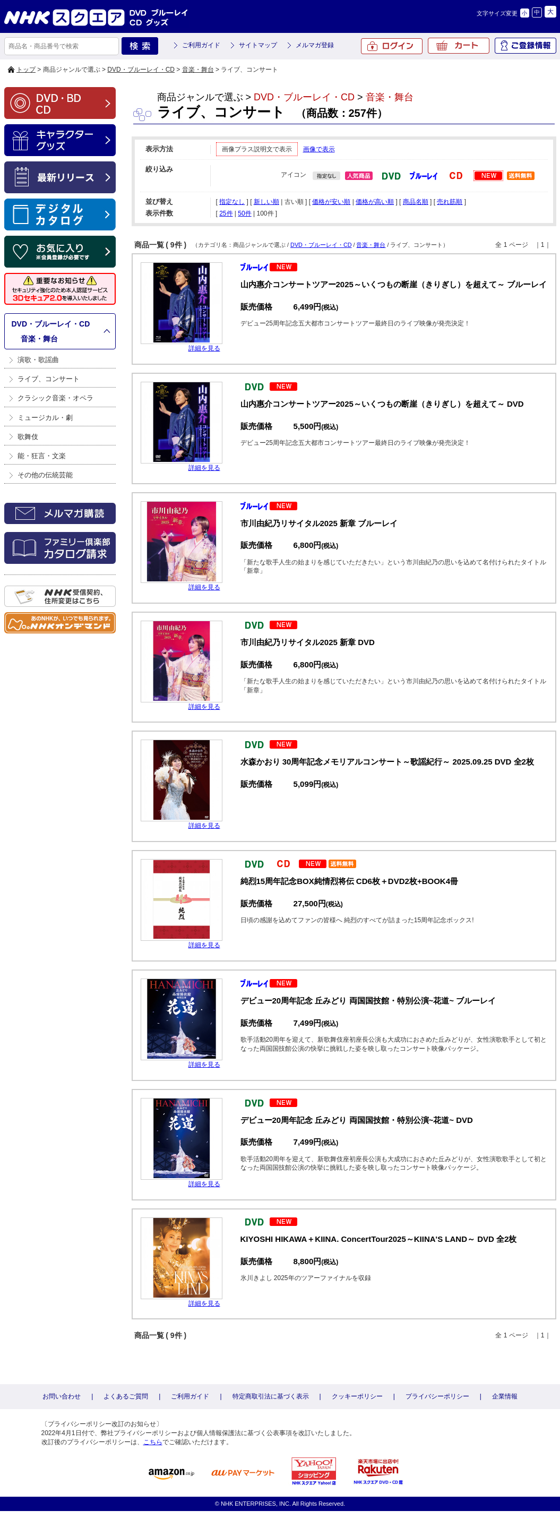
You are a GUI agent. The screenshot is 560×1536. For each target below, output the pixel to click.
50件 (244, 213)
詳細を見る (204, 348)
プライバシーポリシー (437, 1396)
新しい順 (266, 201)
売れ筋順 (449, 201)
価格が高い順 (375, 201)
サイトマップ (258, 45)
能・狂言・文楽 (42, 456)
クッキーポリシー (357, 1396)
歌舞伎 (28, 437)
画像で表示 (319, 149)
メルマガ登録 (315, 45)
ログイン (392, 46)
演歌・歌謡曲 (38, 360)
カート (458, 45)
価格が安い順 (331, 201)
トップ (26, 69)
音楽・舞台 (198, 69)
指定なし (232, 201)
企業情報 (505, 1396)
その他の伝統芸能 (45, 475)
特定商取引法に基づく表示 (270, 1396)
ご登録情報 (525, 45)
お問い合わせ (61, 1396)
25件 (225, 213)
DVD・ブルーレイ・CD (141, 69)
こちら (152, 1442)
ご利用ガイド (201, 45)
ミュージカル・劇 (45, 418)
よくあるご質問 (126, 1396)
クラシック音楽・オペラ (55, 398)
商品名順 (415, 201)
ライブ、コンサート (49, 379)
